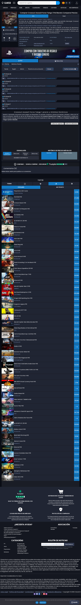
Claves (49, 69)
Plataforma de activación (35, 69)
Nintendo (6, 561)
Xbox (5, 555)
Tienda (6, 69)
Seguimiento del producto (21, 167)
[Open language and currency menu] (67, 3)
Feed (64, 16)
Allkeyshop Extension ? (10, 546)
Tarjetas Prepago (22, 556)
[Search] (58, 3)
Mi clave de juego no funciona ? (12, 541)
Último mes (35, 163)
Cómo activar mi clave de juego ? (13, 543)
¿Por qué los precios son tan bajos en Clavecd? (16, 540)
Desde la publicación (7, 163)
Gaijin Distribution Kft (39, 43)
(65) (56, 173)
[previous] (3, 27)
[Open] (14, 3)
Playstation (7, 558)
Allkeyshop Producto (22, 562)
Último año (16, 163)
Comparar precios (50, 80)
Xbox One (69, 37)
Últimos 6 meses (25, 163)
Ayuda (74, 602)
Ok (37, 602)
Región (14, 69)
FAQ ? (5, 545)
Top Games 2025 (21, 561)
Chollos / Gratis (21, 557)
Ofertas (5, 64)
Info (33, 16)
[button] (77, 3)
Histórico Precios (15, 64)
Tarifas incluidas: (70, 69)
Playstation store (38, 45)
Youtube (75, 537)
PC (4, 553)
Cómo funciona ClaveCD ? (11, 538)
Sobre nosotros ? (8, 537)
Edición (22, 69)
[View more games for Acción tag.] (67, 44)
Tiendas (52, 538)
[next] (15, 27)
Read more (43, 602)
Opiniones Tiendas (22, 559)
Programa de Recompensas (21, 553)
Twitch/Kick (53, 537)
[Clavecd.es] (6, 3)
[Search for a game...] (38, 3)
